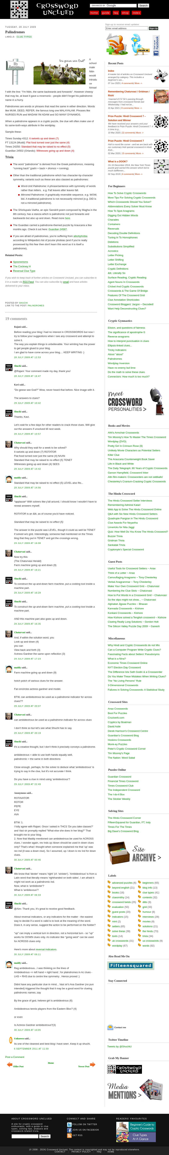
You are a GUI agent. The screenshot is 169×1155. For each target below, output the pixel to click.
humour (147, 911)
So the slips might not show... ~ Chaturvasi (132, 599)
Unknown (19, 1038)
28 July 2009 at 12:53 (27, 357)
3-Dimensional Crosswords (123, 685)
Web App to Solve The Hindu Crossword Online (134, 509)
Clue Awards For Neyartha (123, 522)
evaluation (118, 907)
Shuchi (23, 303)
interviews (148, 916)
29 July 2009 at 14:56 (27, 487)
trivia (145, 936)
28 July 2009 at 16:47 (27, 376)
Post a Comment (14, 1057)
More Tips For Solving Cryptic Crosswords (131, 197)
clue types (24, 37)
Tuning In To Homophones (123, 237)
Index (136, 12)
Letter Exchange (117, 264)
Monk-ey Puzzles (117, 744)
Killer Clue (113, 454)
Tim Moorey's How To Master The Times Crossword (137, 437)
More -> (138, 83)
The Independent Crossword (124, 789)
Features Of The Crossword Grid (126, 295)
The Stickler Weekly (119, 798)
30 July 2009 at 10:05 (27, 1030)
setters (116, 926)
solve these (118, 931)
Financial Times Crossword (123, 781)
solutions (148, 926)
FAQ (116, 12)
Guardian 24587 (57, 229)
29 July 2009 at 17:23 (27, 659)
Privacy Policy (81, 1152)
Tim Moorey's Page (119, 753)
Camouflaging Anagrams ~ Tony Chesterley (132, 577)
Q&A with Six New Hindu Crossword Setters (132, 513)
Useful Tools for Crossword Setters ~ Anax (132, 568)
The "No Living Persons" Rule (124, 680)
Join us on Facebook (83, 1130)
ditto (145, 902)
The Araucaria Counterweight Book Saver (131, 459)
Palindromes (15, 32)
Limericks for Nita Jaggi (121, 527)
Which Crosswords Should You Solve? (129, 201)
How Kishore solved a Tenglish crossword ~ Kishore (137, 617)
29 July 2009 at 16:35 (27, 624)
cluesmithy (118, 897)
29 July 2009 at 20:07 (27, 706)
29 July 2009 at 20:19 (27, 733)
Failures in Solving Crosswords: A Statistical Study (136, 689)
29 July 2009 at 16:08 (27, 543)
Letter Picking (115, 255)
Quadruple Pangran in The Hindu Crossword (133, 518)
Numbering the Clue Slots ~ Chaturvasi (130, 590)
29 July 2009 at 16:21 (27, 570)
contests (147, 897)
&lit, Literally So (116, 273)
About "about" (115, 354)
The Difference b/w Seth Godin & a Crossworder (135, 671)
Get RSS (75, 1135)
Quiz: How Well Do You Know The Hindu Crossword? (138, 531)
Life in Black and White (121, 463)
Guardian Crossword (119, 776)
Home (94, 12)
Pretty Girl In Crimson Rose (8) (125, 445)
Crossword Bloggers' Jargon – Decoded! (131, 304)
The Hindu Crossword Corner (124, 817)
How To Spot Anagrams (121, 210)
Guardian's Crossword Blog (123, 735)
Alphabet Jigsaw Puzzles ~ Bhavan (128, 604)
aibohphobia (80, 236)
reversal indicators (46, 949)
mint (114, 921)
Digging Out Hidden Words (123, 215)
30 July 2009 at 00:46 (27, 860)
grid (145, 907)
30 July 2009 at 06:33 (27, 895)
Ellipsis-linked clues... (120, 345)
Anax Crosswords (118, 708)
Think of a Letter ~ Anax (121, 572)
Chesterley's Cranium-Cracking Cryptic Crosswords (137, 481)
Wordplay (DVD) (117, 441)
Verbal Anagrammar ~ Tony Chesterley (130, 581)
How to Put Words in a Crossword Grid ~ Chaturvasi (137, 595)
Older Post (15, 1066)
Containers (114, 224)
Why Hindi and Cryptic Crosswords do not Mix (134, 645)
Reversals (113, 228)
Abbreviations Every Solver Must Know (130, 206)
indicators (117, 916)
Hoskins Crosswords (119, 739)
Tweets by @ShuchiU (119, 1046)
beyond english (120, 887)
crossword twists (121, 902)
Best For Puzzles (117, 713)
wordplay (117, 945)
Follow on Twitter (82, 1124)
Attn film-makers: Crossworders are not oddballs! (135, 477)
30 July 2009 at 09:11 (27, 954)
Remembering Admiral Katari (124, 504)
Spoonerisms (20, 261)
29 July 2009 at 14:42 (27, 469)
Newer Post (86, 1066)
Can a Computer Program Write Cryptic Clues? (134, 649)
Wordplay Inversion (119, 363)
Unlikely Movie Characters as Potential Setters (134, 450)
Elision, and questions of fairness (126, 327)
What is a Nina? (117, 658)
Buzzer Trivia (115, 536)
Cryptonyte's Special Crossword (126, 549)
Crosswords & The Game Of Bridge (128, 290)
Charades (113, 219)
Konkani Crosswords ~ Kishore (125, 612)
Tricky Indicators (117, 350)
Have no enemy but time (121, 367)
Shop (125, 12)
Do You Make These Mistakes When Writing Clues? (137, 676)
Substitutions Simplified (121, 246)
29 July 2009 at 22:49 (27, 784)
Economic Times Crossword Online (127, 663)
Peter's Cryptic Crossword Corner (127, 748)
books (115, 892)
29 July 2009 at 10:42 (27, 403)
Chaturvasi (19, 442)
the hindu (148, 931)
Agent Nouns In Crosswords (124, 282)
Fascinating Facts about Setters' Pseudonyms (134, 654)
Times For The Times (120, 826)
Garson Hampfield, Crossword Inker (128, 472)
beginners (148, 882)
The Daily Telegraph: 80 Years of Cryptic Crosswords (137, 468)
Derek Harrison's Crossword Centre (128, 730)
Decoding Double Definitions (124, 233)
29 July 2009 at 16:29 (27, 593)
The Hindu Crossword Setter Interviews (130, 500)
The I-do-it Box (116, 794)
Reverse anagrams (118, 336)
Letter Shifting (116, 259)
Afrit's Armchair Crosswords (123, 432)
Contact (60, 1152)
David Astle (114, 726)
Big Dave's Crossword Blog (123, 831)
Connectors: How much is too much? (128, 376)
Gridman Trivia (116, 540)
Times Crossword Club (121, 785)
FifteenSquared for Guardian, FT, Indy (129, 822)
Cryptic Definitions (118, 268)
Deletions (113, 241)
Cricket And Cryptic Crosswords (126, 286)
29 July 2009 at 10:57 (27, 434)
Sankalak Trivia (116, 545)
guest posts (118, 911)
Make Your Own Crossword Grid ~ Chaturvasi (133, 586)
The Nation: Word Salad (121, 757)
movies (147, 921)
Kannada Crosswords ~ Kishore (126, 608)
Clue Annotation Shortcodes (123, 299)
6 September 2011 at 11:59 (31, 1049)
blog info (147, 887)
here (67, 218)
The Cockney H (22, 266)
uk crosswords (120, 940)
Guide (106, 12)
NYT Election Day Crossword (124, 667)
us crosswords (151, 940)
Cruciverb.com (116, 717)
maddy (17, 477)
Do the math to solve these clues (126, 372)
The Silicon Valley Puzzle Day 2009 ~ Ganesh (134, 626)
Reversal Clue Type (24, 270)
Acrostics (113, 250)
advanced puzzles (122, 882)
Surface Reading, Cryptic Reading (127, 277)
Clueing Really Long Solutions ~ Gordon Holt (133, 621)
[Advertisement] (51, 48)
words (146, 945)
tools (114, 936)
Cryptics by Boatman (119, 722)
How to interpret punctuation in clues (128, 341)
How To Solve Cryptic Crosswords (127, 193)
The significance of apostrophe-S (126, 332)
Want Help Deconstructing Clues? (127, 308)
